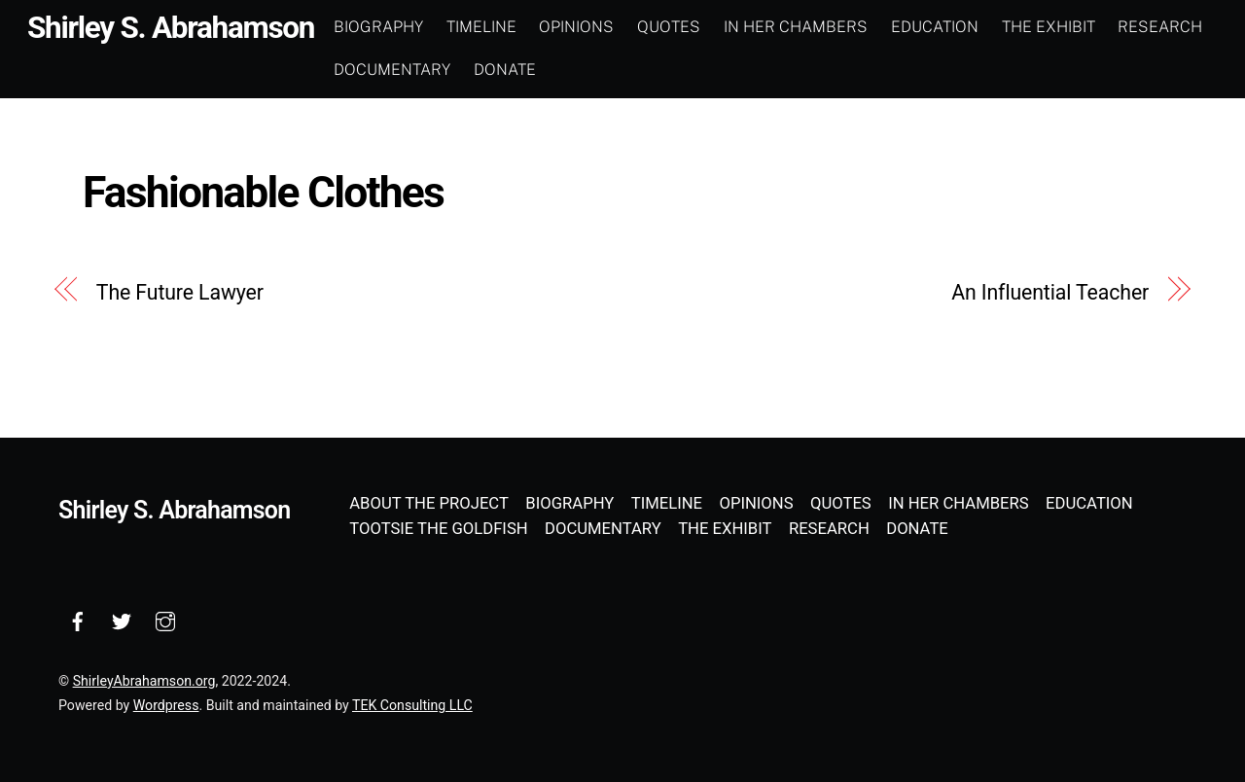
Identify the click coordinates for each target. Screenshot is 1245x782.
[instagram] (165, 619)
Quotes (668, 27)
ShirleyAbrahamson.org (144, 681)
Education (934, 27)
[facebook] (77, 619)
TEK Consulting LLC (412, 705)
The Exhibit (1048, 27)
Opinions (576, 27)
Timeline (481, 27)
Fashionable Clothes (263, 192)
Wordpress (166, 705)
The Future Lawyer (180, 292)
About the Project (429, 503)
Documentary (392, 69)
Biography (378, 27)
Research (1160, 27)
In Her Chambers (796, 27)
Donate (505, 69)
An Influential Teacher (1050, 292)
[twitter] (121, 619)
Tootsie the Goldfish (438, 528)
